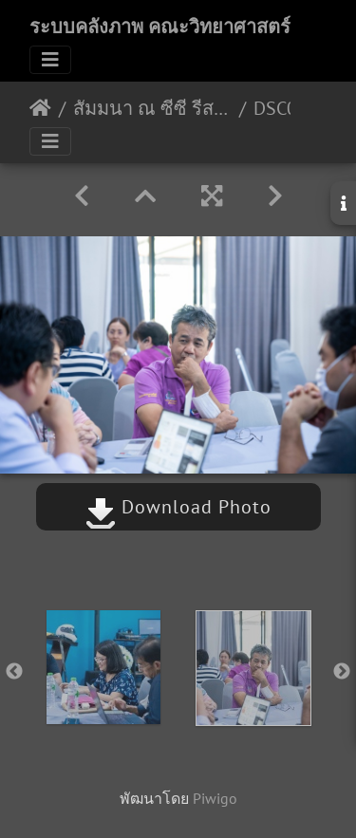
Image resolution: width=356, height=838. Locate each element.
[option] (103, 667)
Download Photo (178, 506)
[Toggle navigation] (50, 60)
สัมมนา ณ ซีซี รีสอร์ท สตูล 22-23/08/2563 (152, 108)
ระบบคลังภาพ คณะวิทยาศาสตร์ (159, 26)
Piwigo (215, 798)
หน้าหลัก (40, 108)
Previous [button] (14, 671)
